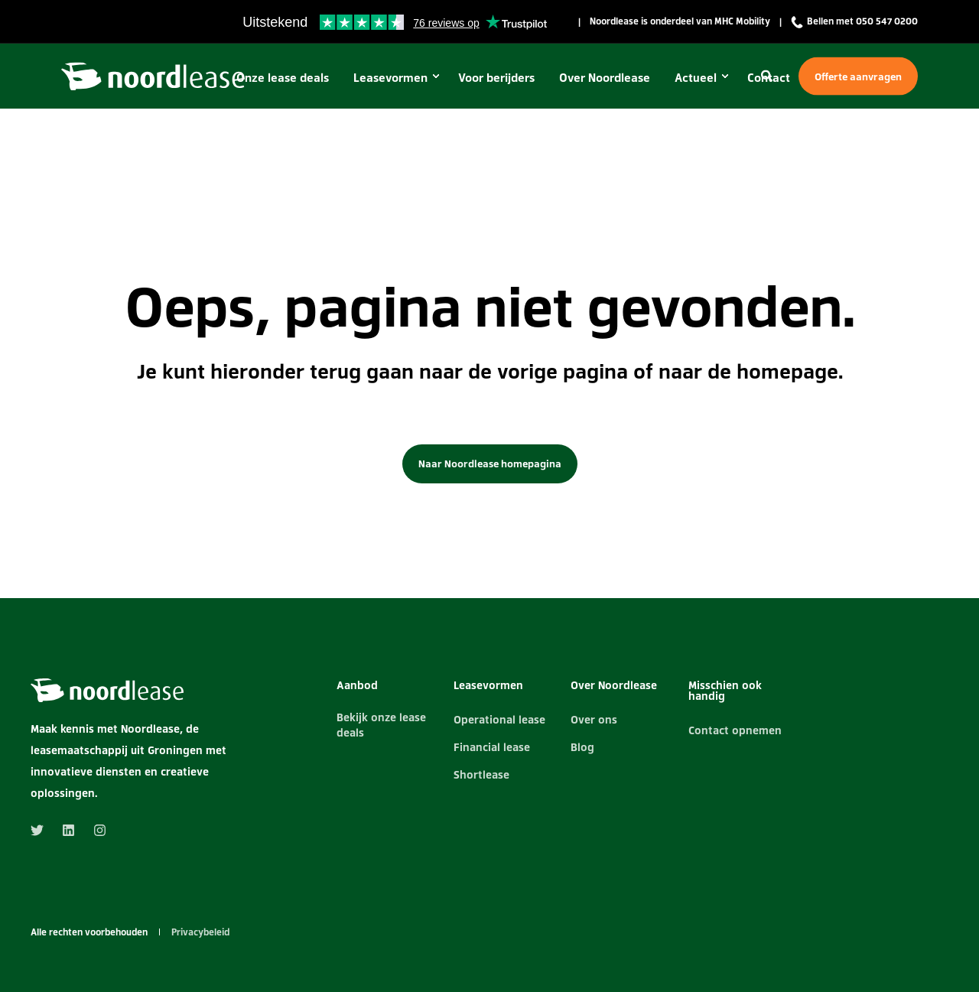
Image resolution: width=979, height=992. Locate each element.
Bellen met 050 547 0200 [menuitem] (854, 22)
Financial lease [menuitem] (492, 746)
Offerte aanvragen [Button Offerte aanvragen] (858, 76)
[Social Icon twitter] (42, 830)
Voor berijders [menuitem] (496, 76)
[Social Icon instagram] (95, 830)
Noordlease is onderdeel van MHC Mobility (680, 21)
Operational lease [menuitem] (499, 719)
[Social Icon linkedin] (68, 830)
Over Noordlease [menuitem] (604, 76)
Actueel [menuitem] (696, 76)
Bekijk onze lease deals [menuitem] (381, 724)
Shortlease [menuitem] (481, 774)
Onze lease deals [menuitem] (282, 76)
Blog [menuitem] (582, 746)
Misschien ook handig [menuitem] (725, 691)
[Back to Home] (153, 74)
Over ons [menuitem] (594, 719)
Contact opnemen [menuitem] (735, 729)
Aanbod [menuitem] (357, 685)
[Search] (768, 74)
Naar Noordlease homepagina (489, 463)
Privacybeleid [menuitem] (200, 932)
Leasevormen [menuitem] (390, 76)
